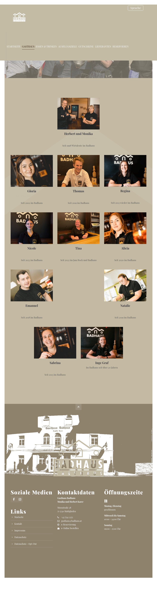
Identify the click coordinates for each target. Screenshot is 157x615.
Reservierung (69, 524)
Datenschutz (20, 537)
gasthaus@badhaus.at (71, 520)
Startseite (19, 517)
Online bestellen (71, 528)
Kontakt (18, 523)
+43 (67, 517)
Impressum (19, 530)
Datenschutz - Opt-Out (25, 543)
